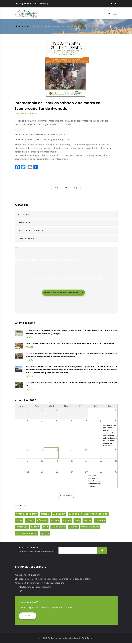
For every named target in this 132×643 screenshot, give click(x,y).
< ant (56, 187)
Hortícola (22, 527)
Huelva (35, 527)
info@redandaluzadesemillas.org (33, 587)
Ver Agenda (66, 496)
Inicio (17, 26)
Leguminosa (58, 527)
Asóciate (27, 615)
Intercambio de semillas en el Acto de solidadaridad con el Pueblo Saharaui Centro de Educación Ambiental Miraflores (110, 435)
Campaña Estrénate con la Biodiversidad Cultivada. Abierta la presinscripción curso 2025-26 (71, 384)
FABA (77, 520)
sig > (76, 187)
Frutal (87, 520)
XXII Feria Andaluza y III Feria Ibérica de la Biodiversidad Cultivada (95, 481)
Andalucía (59, 514)
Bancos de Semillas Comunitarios (88, 514)
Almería (45, 514)
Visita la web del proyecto (63, 292)
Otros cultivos (90, 527)
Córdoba (42, 520)
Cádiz (19, 520)
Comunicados (26, 222)
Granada (100, 520)
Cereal (29, 520)
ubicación (19, 129)
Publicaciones (26, 238)
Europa (67, 520)
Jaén (45, 527)
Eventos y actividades (30, 230)
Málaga (73, 527)
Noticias (26, 26)
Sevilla (45, 533)
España (55, 520)
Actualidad (24, 214)
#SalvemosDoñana (26, 514)
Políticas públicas (26, 533)
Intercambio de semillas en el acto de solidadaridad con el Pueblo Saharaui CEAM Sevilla (70, 343)
